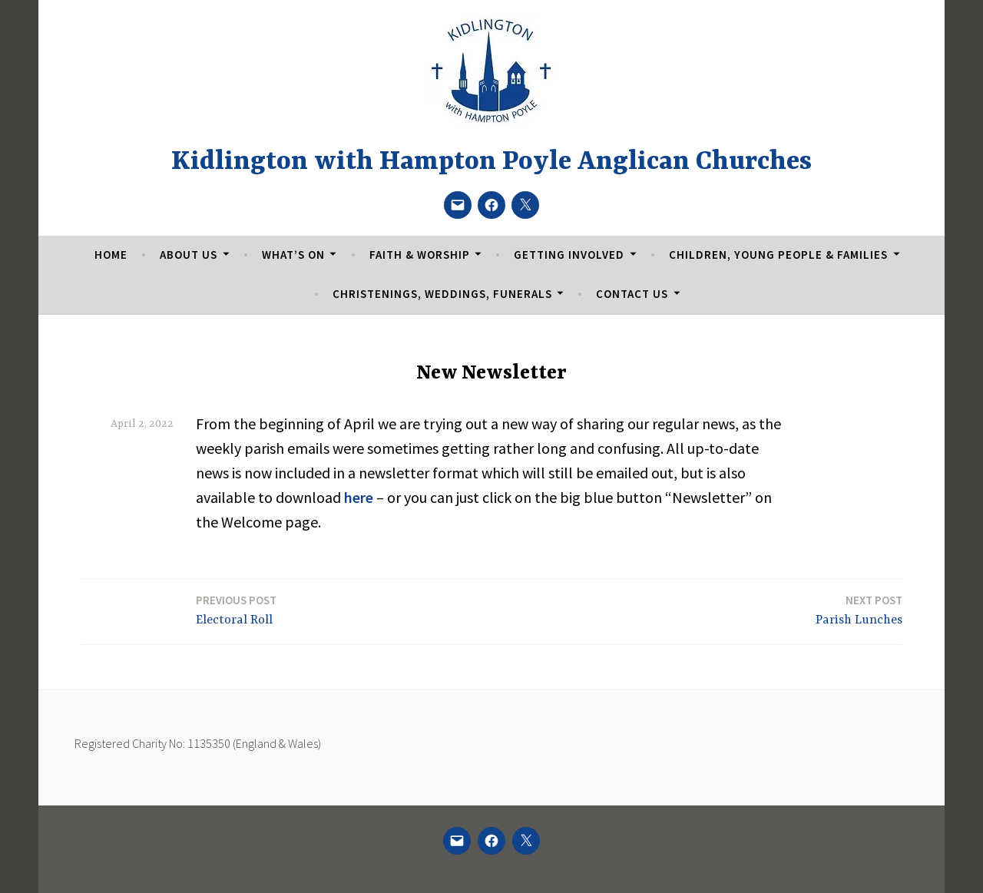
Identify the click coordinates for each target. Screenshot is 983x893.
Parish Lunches (859, 609)
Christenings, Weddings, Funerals (442, 293)
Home (110, 254)
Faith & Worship (419, 254)
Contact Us (632, 293)
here (358, 497)
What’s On (293, 254)
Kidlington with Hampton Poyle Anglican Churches (491, 162)
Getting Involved (569, 254)
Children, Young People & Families (778, 254)
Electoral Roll (236, 609)
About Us (188, 254)
